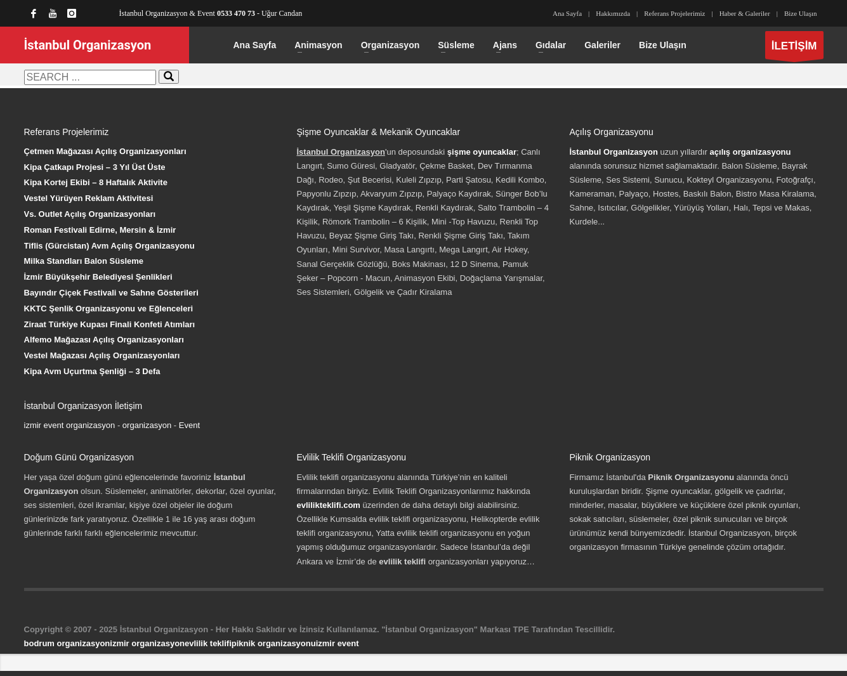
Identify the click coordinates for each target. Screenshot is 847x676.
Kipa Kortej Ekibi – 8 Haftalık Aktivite (95, 182)
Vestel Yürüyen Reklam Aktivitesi (89, 198)
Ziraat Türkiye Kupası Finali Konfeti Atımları (109, 324)
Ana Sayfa (567, 13)
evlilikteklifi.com (328, 505)
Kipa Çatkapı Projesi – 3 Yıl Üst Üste (95, 167)
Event (189, 425)
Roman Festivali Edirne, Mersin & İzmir (100, 230)
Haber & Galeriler (744, 13)
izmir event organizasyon (69, 425)
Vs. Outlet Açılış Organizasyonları (90, 214)
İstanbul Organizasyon (614, 152)
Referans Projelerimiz (674, 13)
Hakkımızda (613, 13)
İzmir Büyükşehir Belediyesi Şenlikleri (98, 277)
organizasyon (146, 425)
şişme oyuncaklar (481, 152)
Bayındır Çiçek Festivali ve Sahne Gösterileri (111, 292)
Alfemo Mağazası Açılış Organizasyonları (104, 339)
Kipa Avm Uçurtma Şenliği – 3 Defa (92, 371)
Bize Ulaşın (800, 13)
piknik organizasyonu (274, 643)
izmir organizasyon (147, 643)
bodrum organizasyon (67, 643)
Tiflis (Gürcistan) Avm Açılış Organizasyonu (109, 245)
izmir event (337, 643)
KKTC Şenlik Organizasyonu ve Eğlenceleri (109, 308)
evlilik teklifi (208, 643)
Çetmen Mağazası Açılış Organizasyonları (105, 151)
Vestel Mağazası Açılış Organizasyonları (102, 355)
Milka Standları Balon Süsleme (84, 261)
